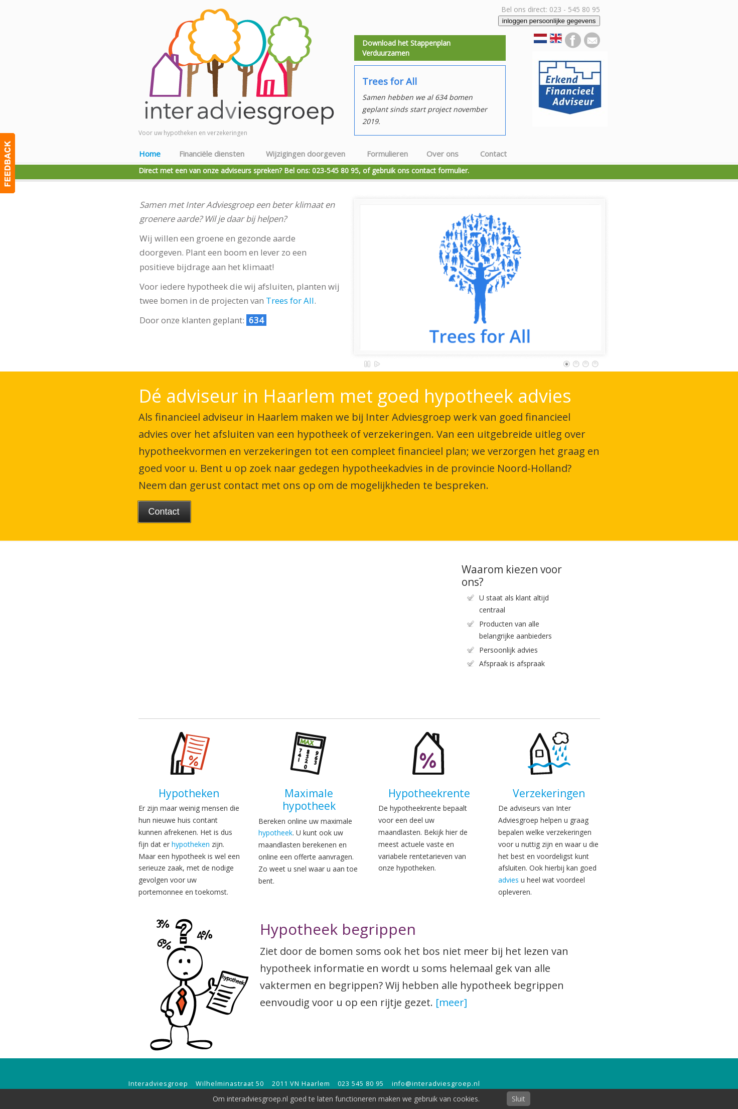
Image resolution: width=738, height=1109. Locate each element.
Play (377, 363)
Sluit (518, 1098)
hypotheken (191, 844)
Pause (367, 363)
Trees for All (290, 300)
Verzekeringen (549, 793)
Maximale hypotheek (309, 799)
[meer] (451, 1002)
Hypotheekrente (429, 793)
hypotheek (275, 832)
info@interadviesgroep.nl (436, 1083)
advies (508, 880)
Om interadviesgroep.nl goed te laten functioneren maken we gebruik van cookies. (346, 1098)
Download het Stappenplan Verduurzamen (406, 48)
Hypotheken (189, 793)
